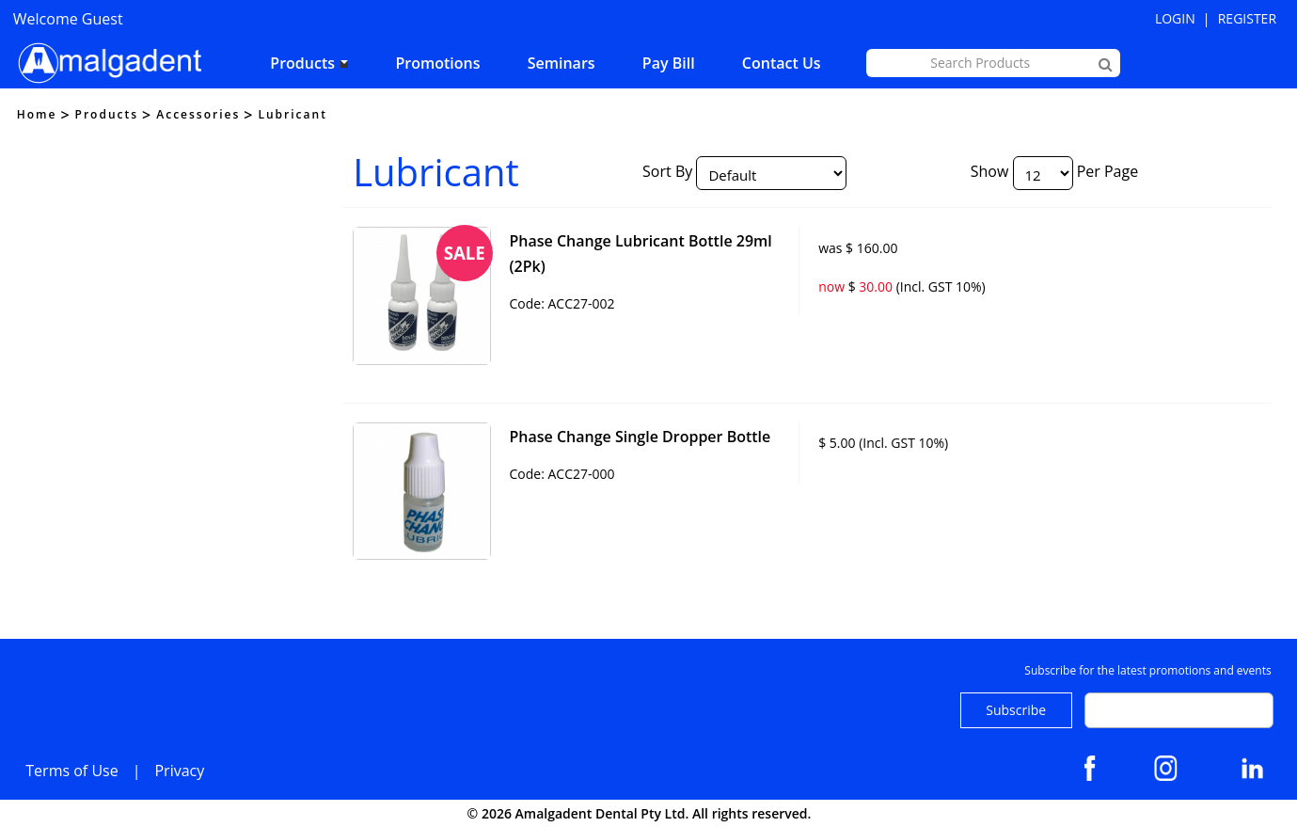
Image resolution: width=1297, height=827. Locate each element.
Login (1175, 18)
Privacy (179, 770)
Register (1247, 18)
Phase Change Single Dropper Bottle (639, 436)
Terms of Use (71, 770)
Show (990, 171)
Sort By (667, 171)
